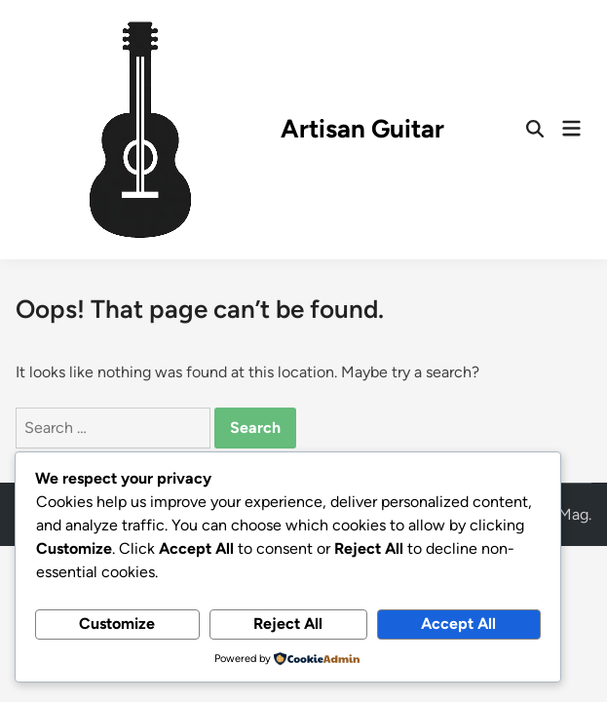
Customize (117, 623)
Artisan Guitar (362, 128)
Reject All (287, 623)
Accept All (458, 623)
